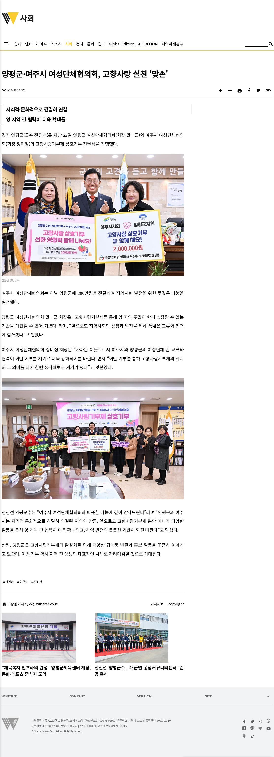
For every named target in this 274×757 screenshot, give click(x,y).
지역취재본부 (172, 44)
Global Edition (121, 44)
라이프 (41, 44)
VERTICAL (145, 696)
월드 (101, 44)
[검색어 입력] (256, 44)
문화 (90, 44)
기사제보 (157, 603)
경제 (17, 44)
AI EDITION (148, 44)
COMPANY (77, 696)
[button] (220, 90)
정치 (79, 44)
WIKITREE (9, 696)
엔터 (28, 44)
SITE (208, 696)
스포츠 (55, 44)
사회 (68, 44)
